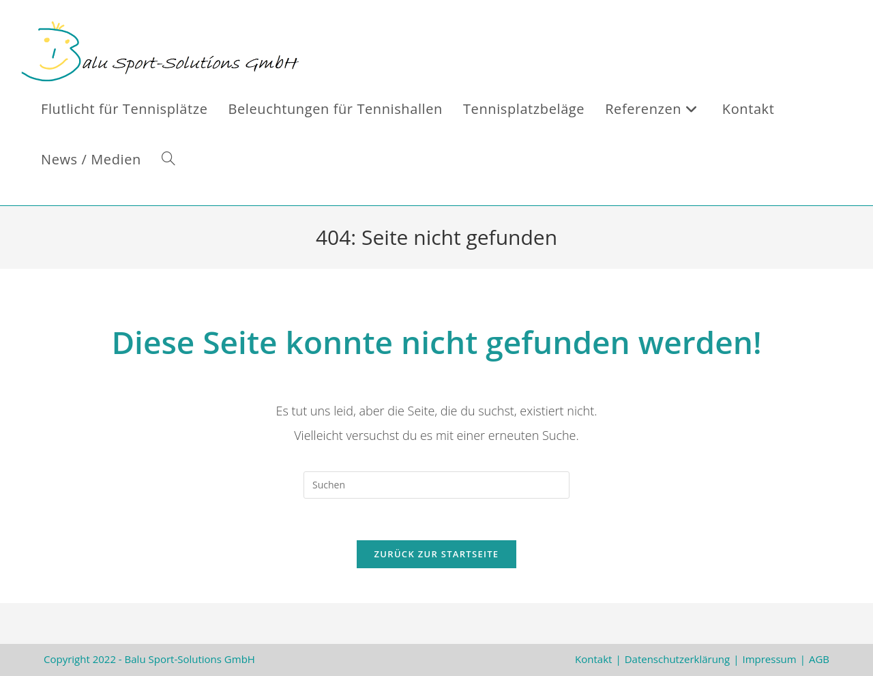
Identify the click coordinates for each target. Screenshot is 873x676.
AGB (819, 659)
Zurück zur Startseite (436, 554)
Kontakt (593, 659)
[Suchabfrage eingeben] (436, 485)
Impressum (769, 659)
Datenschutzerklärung (677, 659)
